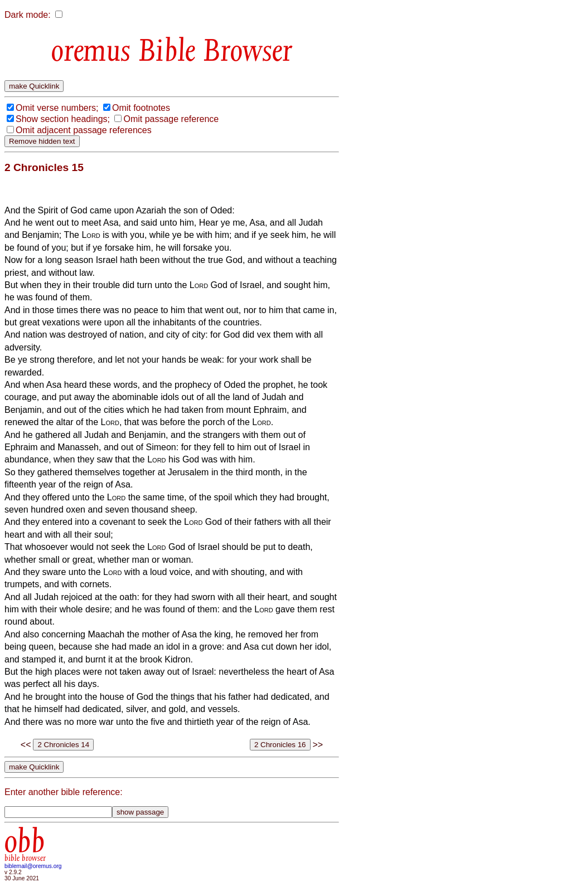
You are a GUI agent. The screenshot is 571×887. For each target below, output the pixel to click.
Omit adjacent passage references (84, 130)
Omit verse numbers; (57, 108)
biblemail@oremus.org (33, 866)
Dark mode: (27, 15)
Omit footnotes (141, 108)
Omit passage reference (171, 119)
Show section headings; (63, 119)
